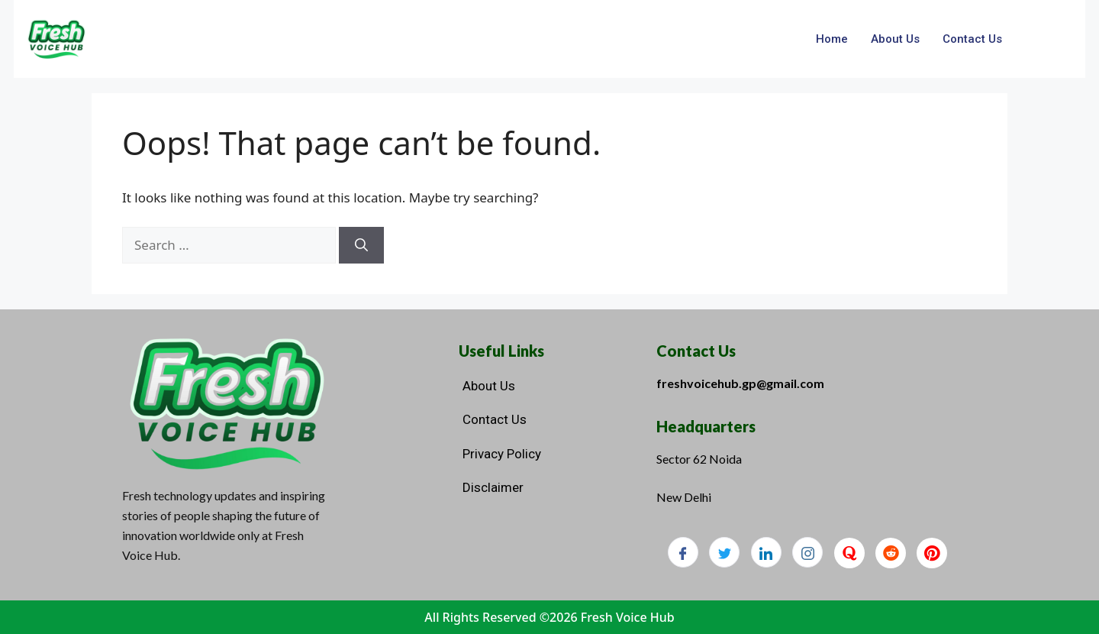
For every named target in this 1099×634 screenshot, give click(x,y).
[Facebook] (683, 552)
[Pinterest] (932, 553)
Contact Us (972, 39)
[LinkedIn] (766, 552)
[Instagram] (807, 552)
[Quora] (849, 553)
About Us (895, 39)
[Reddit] (890, 553)
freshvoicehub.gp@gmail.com (740, 383)
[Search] (361, 245)
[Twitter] (724, 552)
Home (832, 39)
